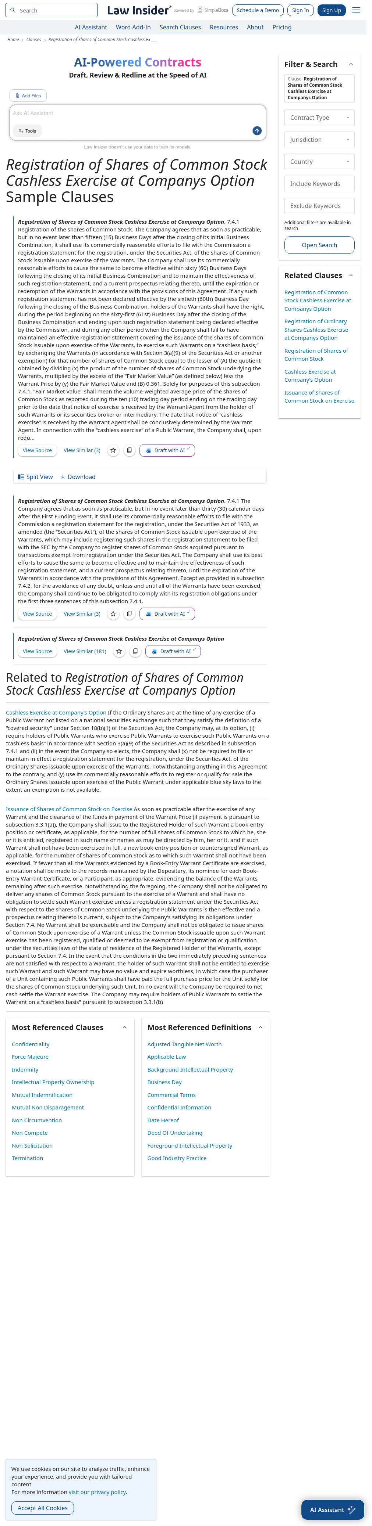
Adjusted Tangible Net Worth (185, 1044)
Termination (27, 1158)
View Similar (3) (82, 450)
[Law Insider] (166, 10)
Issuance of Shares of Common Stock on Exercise (69, 809)
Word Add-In (133, 27)
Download (78, 477)
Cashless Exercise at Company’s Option (56, 712)
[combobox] (52, 10)
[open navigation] (356, 10)
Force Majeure (30, 1056)
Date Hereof (163, 1120)
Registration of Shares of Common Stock (316, 355)
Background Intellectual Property (190, 1069)
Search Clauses (180, 27)
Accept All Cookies (43, 1508)
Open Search (319, 245)
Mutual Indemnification (42, 1094)
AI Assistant (91, 27)
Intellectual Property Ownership (53, 1082)
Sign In (300, 10)
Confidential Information (180, 1107)
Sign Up (331, 10)
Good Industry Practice (177, 1158)
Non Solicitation (32, 1145)
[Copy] (129, 450)
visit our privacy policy (97, 1492)
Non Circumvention (37, 1120)
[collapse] (348, 117)
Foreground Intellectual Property (190, 1145)
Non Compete (30, 1132)
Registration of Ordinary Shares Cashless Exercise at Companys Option (316, 329)
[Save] (113, 450)
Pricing (282, 27)
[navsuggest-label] (52, 10)
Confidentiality (30, 1044)
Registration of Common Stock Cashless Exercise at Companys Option (317, 300)
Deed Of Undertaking (175, 1132)
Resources (224, 27)
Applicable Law (167, 1056)
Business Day (165, 1082)
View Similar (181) (85, 651)
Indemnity (25, 1069)
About (255, 27)
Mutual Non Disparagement (48, 1107)
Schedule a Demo (258, 10)
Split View (35, 477)
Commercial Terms (172, 1094)
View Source (37, 450)
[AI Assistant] (333, 1510)
